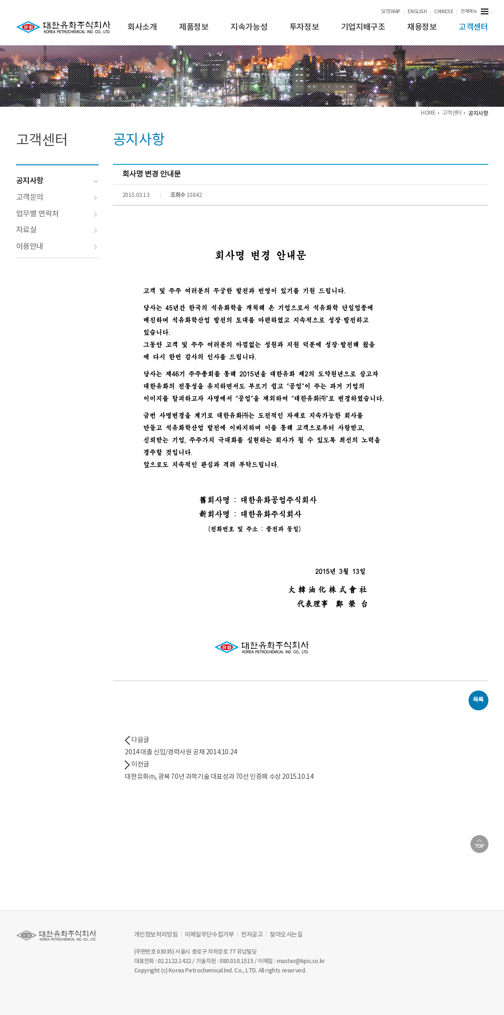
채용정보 (421, 27)
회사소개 (142, 27)
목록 (478, 700)
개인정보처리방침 (156, 934)
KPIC (63, 27)
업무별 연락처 (56, 214)
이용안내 (56, 246)
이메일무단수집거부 (209, 934)
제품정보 (193, 27)
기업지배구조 (363, 27)
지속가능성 (249, 27)
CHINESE (443, 12)
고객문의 (56, 197)
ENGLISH (417, 12)
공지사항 (57, 181)
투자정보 (304, 27)
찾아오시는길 (286, 934)
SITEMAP (391, 12)
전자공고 (252, 934)
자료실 (56, 230)
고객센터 (473, 27)
